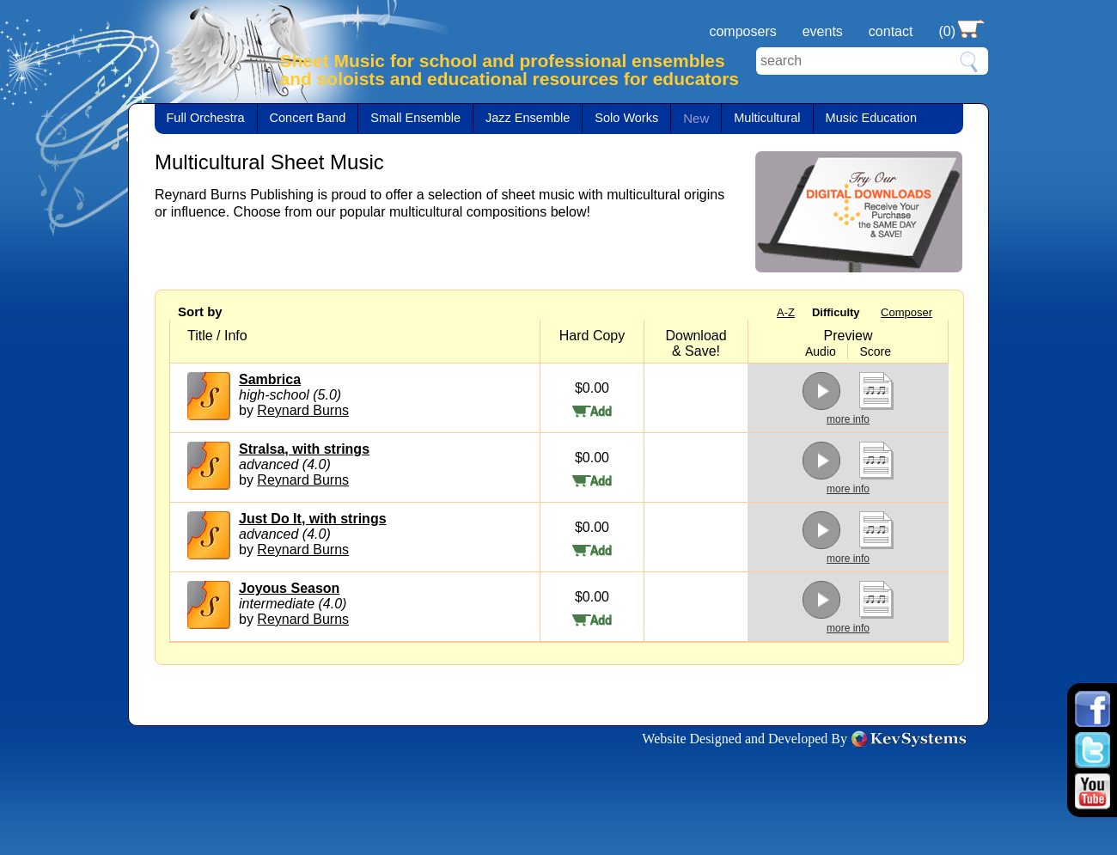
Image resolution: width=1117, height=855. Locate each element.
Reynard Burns (303, 410)
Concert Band (308, 118)
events (823, 31)
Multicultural (767, 118)
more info (848, 419)
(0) (946, 31)
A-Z (786, 312)
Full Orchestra (206, 118)
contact (891, 31)
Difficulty (836, 312)
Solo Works (626, 118)
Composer (906, 312)
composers (742, 31)
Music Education (871, 118)
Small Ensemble (415, 118)
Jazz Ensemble (527, 118)
